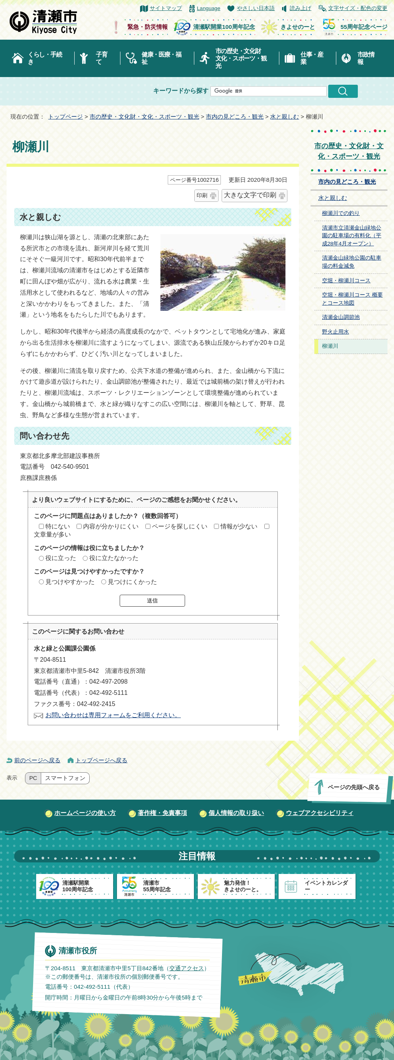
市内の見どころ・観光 (235, 116)
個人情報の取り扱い (236, 813)
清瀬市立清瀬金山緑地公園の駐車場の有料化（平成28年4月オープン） (351, 236)
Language (208, 8)
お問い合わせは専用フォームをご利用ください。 (113, 715)
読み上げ (300, 8)
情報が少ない (238, 526)
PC (33, 778)
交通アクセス (186, 967)
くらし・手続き (45, 58)
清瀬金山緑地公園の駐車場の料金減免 (351, 262)
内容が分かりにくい (111, 526)
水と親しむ (284, 116)
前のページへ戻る (37, 760)
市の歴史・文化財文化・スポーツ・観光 (241, 58)
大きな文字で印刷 (250, 195)
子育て (101, 58)
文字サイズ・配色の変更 (357, 8)
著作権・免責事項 (162, 813)
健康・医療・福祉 (161, 58)
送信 (152, 600)
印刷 (202, 195)
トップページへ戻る (101, 760)
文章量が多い (52, 534)
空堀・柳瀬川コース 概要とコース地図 (352, 299)
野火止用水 (335, 332)
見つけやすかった (70, 582)
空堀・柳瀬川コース (346, 280)
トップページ (65, 116)
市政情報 (365, 58)
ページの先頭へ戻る (354, 787)
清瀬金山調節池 (341, 317)
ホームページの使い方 (85, 813)
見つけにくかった (132, 582)
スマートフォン (65, 778)
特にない (57, 526)
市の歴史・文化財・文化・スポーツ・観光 (144, 116)
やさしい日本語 (256, 8)
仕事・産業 (312, 58)
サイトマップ (166, 8)
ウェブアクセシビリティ (320, 813)
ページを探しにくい (179, 526)
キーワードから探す (181, 90)
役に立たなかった (114, 558)
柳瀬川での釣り (341, 213)
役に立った (60, 558)
